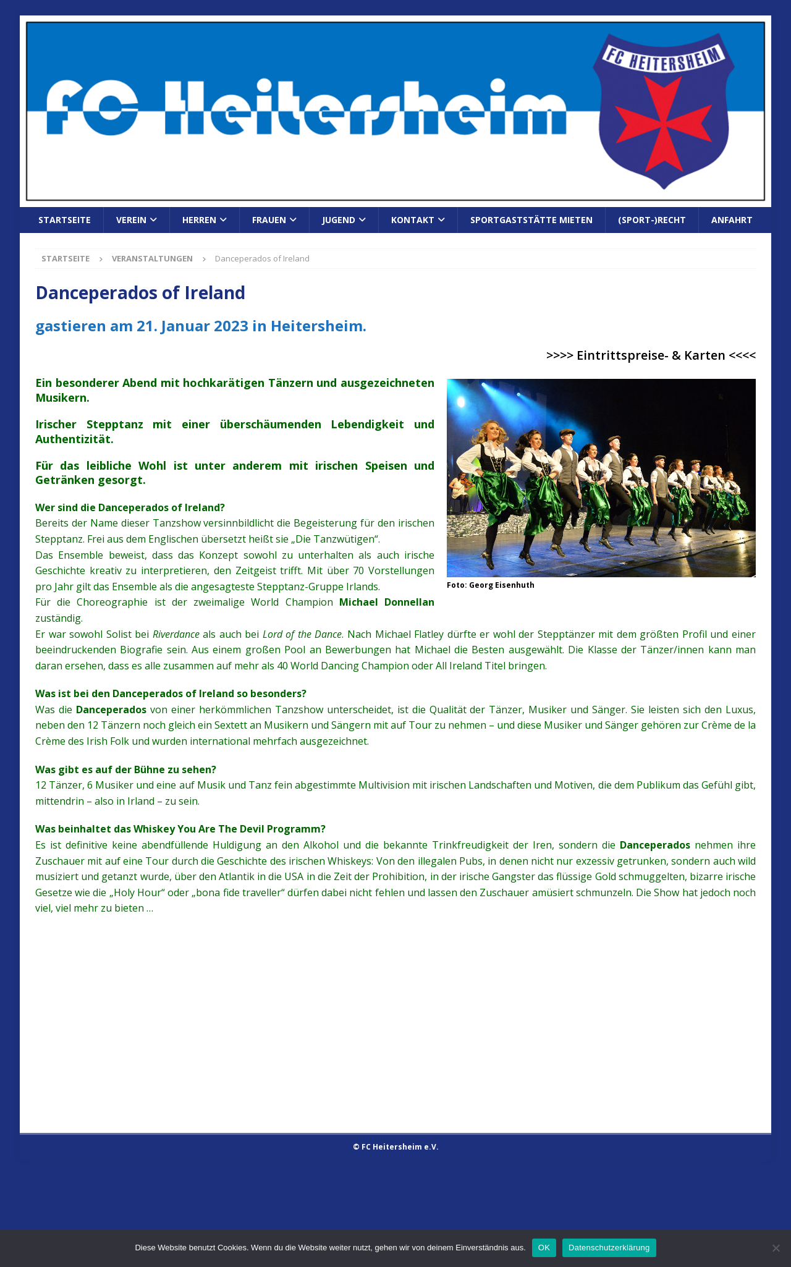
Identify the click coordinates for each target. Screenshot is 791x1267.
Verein (131, 220)
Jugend (338, 220)
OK (544, 1247)
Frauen (269, 220)
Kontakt (412, 220)
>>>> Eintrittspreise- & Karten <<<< (651, 355)
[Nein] (775, 1248)
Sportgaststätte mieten (531, 220)
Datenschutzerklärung (609, 1247)
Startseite (64, 220)
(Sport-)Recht (652, 220)
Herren (199, 220)
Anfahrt (732, 220)
